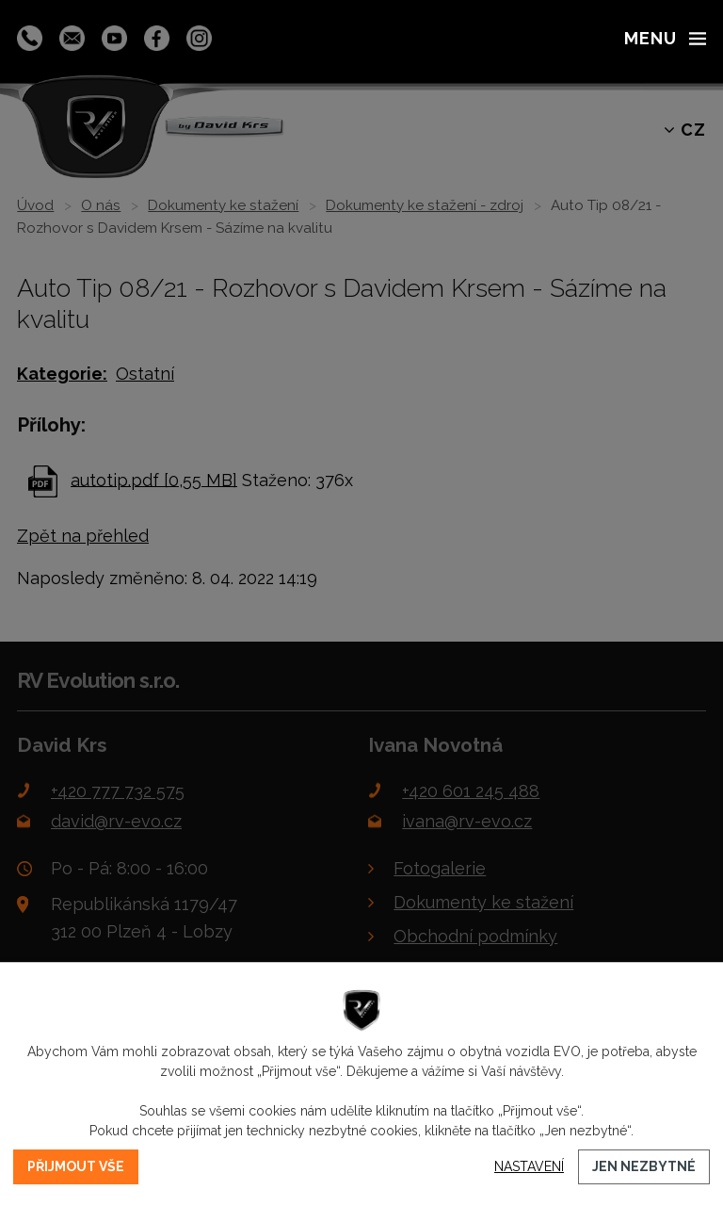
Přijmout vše (75, 1166)
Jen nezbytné (644, 1166)
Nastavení (529, 1166)
